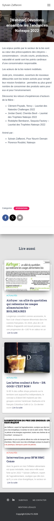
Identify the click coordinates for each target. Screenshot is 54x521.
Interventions (21, 208)
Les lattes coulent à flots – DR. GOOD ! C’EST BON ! (26, 384)
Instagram (7, 500)
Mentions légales (27, 507)
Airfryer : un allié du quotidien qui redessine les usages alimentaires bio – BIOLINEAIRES (26, 306)
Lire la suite (12, 333)
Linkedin (13, 500)
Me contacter (39, 500)
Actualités (11, 296)
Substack (23, 500)
